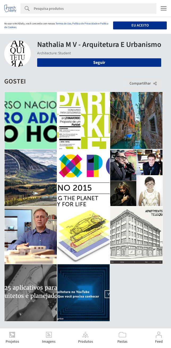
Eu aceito (140, 25)
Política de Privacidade (85, 23)
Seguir (99, 62)
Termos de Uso (63, 23)
